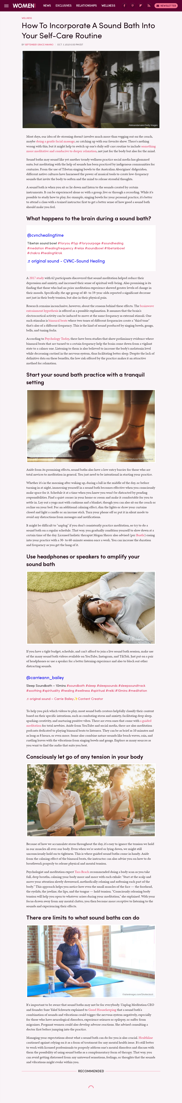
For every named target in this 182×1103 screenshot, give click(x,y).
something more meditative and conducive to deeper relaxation (91, 149)
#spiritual (98, 691)
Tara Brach (82, 871)
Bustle (140, 535)
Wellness (108, 5)
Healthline (146, 1037)
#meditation (137, 691)
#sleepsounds (107, 686)
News (47, 5)
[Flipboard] (140, 5)
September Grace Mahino (39, 44)
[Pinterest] (132, 5)
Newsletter (166, 5)
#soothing (33, 691)
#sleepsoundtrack (131, 686)
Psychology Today (57, 338)
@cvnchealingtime (45, 235)
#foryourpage (89, 243)
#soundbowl (94, 248)
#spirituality (51, 691)
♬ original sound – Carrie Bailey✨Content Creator (64, 699)
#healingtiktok (51, 253)
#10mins (121, 691)
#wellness (82, 691)
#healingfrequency (59, 248)
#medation (35, 248)
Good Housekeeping (102, 1009)
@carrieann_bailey (45, 677)
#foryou (64, 243)
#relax (79, 248)
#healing (67, 691)
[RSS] (149, 5)
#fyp (74, 243)
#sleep (91, 686)
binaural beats (58, 320)
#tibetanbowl (114, 248)
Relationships (86, 5)
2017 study (36, 277)
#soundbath (76, 686)
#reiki (110, 691)
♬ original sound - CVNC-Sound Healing (66, 261)
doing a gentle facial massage (55, 141)
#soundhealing (112, 243)
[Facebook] (124, 5)
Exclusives (64, 5)
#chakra (33, 253)
